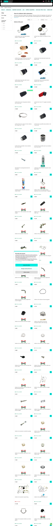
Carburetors (8, 9)
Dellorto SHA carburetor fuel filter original (41, 343)
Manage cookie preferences (26, 268)
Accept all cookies (26, 265)
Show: (29, 19)
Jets (23, 9)
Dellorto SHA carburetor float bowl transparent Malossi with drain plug (40, 322)
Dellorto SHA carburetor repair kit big (21, 496)
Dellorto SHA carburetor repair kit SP (41, 496)
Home (2, 7)
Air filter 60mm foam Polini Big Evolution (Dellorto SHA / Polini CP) (41, 81)
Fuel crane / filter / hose (41, 9)
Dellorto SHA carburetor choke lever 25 (41, 233)
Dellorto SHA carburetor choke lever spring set (42, 255)
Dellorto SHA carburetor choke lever (21, 233)
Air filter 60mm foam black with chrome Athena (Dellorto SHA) (22, 81)
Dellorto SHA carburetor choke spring (21, 277)
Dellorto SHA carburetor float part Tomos (22, 343)
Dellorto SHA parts (7, 7)
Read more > (16, 17)
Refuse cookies (26, 272)
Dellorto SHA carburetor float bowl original (22, 321)
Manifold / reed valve (17, 9)
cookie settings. (31, 260)
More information (18, 261)
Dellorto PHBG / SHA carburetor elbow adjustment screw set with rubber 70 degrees (42, 190)
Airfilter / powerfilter (30, 9)
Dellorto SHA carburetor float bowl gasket (41, 299)
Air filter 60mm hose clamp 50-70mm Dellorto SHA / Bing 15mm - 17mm (23, 124)
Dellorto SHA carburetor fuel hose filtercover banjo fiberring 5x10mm (23, 388)
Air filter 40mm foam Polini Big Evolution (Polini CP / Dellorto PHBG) (22, 37)
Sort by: (42, 19)
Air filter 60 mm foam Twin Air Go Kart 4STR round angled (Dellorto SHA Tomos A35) (23, 59)
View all (2, 9)
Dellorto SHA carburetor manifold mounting (23, 431)
